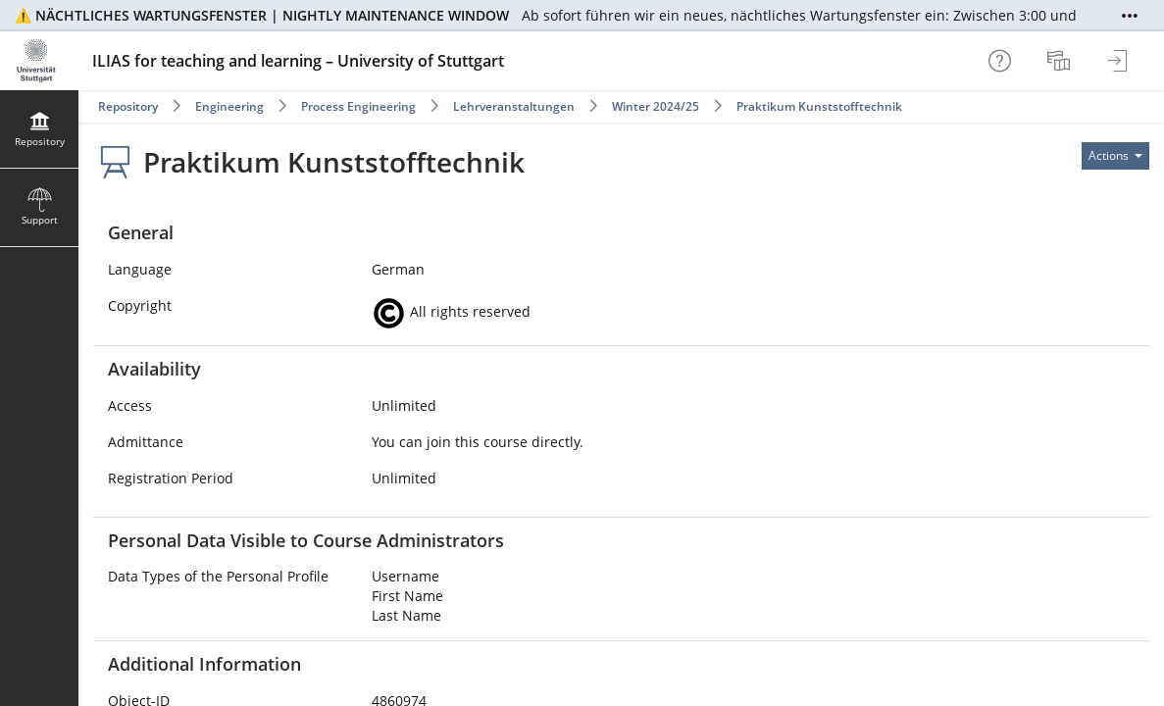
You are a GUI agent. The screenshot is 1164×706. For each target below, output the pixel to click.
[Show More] (1130, 15)
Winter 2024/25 (655, 106)
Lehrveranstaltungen (514, 106)
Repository (128, 106)
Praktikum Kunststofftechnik (819, 106)
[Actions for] (1115, 156)
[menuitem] (1061, 60)
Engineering (229, 106)
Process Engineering (358, 106)
